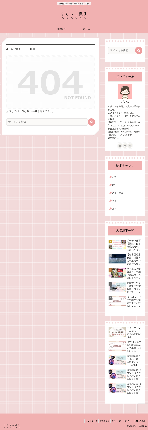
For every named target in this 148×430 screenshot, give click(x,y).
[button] (91, 122)
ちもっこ (125, 101)
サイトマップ (88, 421)
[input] (47, 122)
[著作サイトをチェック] (120, 145)
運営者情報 (102, 421)
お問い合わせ (139, 421)
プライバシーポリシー (120, 421)
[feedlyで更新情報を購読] (125, 145)
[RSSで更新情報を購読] (130, 145)
